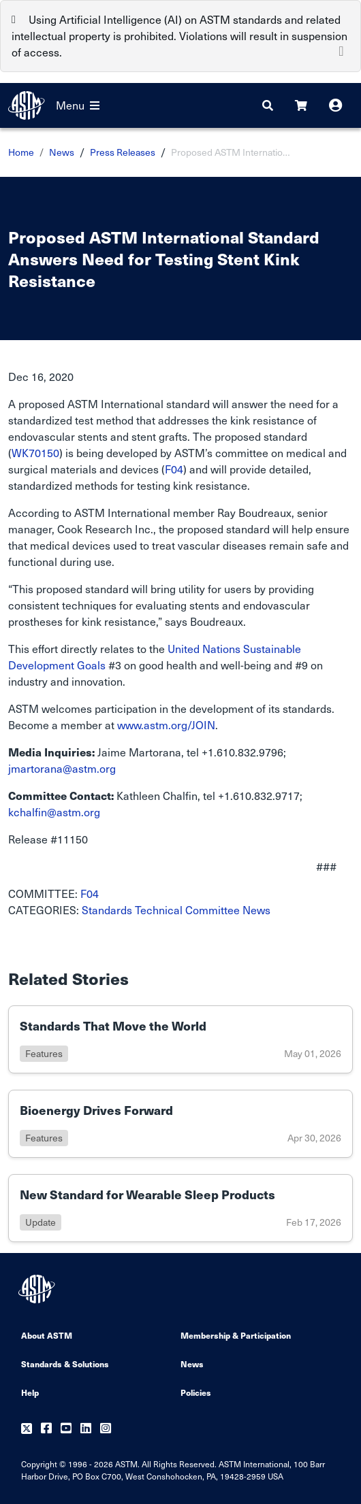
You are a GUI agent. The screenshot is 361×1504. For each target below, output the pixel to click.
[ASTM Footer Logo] (38, 1289)
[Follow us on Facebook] (46, 1429)
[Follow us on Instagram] (105, 1429)
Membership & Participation (235, 1335)
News (61, 152)
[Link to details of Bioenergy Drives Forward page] (180, 1124)
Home (21, 152)
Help (30, 1392)
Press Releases (122, 152)
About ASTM (46, 1335)
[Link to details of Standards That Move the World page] (180, 1039)
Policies (195, 1392)
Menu (77, 105)
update (40, 1222)
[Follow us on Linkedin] (85, 1429)
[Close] (341, 49)
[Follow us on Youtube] (66, 1429)
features (44, 1053)
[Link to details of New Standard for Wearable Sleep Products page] (180, 1208)
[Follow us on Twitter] (26, 1429)
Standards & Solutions (65, 1363)
